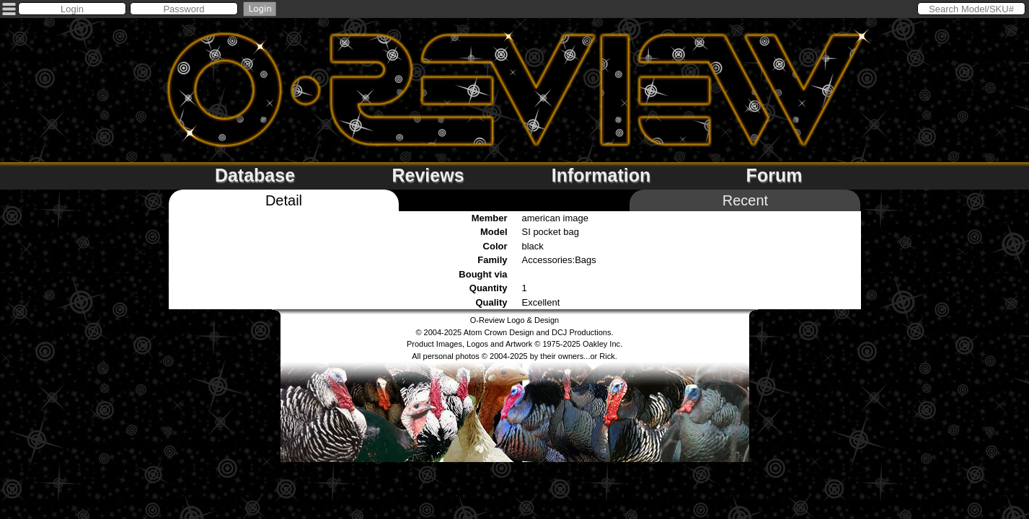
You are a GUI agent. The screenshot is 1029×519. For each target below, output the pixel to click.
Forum (774, 175)
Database (255, 175)
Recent (745, 200)
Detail (283, 200)
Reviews (428, 175)
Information (601, 175)
